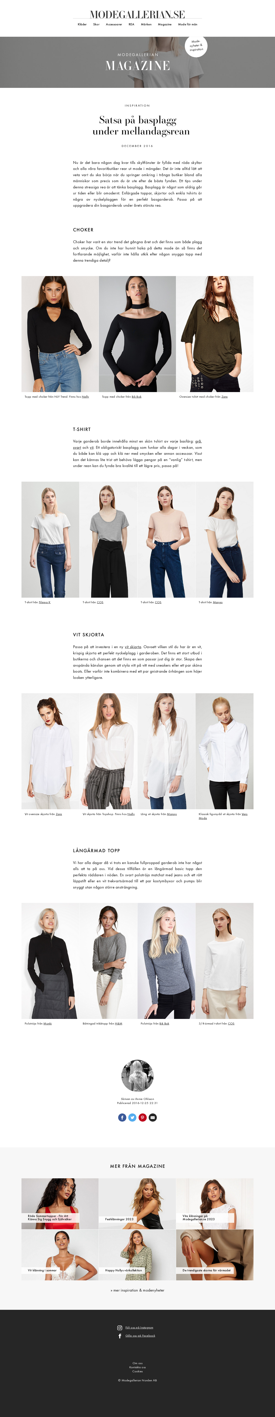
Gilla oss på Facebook (140, 1336)
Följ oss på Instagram (139, 1327)
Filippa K (45, 602)
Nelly (85, 397)
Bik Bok (136, 397)
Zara (225, 397)
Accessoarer (114, 24)
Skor (96, 24)
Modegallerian (137, 63)
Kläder (82, 24)
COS (100, 602)
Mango (218, 602)
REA (131, 24)
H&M (118, 1023)
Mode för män (187, 24)
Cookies (137, 1371)
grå (198, 442)
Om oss (137, 1363)
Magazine (164, 24)
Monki (47, 1023)
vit (91, 448)
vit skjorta (133, 647)
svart (77, 448)
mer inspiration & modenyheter (138, 1291)
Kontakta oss (137, 1367)
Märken (146, 24)
